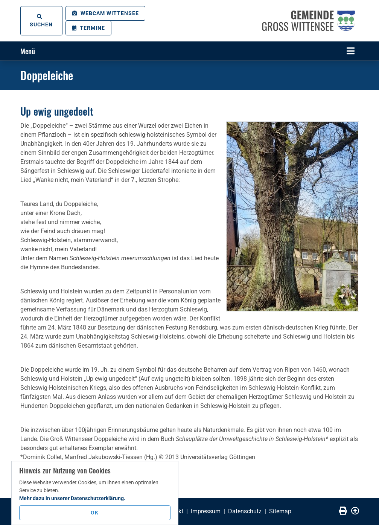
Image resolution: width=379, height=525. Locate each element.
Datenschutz (245, 511)
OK (95, 513)
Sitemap (280, 511)
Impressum (206, 511)
